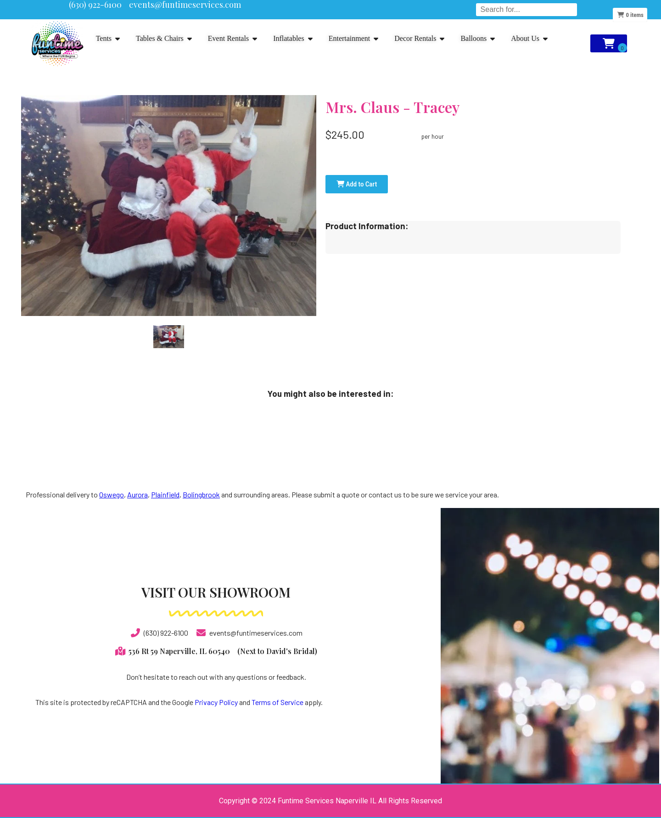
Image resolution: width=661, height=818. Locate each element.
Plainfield (165, 494)
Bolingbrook (201, 494)
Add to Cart (356, 184)
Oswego (111, 494)
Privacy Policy (216, 702)
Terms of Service (277, 702)
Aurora (137, 494)
